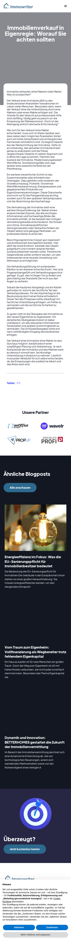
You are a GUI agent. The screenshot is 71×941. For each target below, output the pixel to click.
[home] (20, 6)
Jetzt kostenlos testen (25, 849)
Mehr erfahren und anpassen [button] (35, 934)
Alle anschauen (20, 487)
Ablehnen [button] (19, 927)
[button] (64, 6)
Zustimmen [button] (52, 927)
